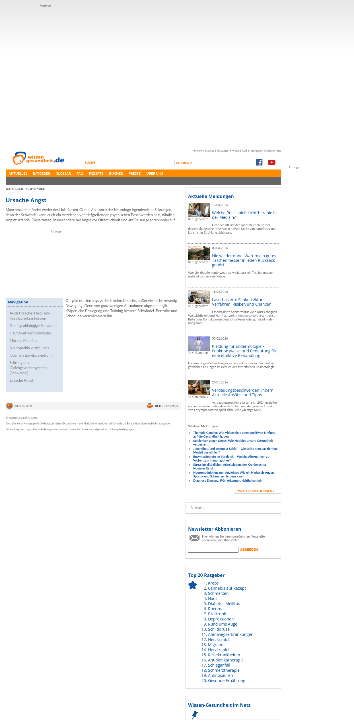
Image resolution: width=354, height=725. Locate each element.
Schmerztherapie (224, 670)
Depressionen (221, 619)
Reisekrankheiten (224, 654)
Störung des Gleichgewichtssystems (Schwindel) (28, 367)
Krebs (213, 583)
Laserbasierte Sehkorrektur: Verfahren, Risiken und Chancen (241, 302)
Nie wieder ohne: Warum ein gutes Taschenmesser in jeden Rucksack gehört (244, 260)
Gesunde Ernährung (226, 680)
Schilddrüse (219, 629)
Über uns (154, 173)
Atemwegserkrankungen (230, 634)
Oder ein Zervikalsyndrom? (31, 355)
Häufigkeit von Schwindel (30, 333)
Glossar (63, 173)
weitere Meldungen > (256, 491)
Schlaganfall (219, 665)
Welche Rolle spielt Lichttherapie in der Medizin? (244, 215)
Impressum (256, 150)
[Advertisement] (67, 76)
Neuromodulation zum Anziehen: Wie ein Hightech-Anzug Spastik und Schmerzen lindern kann (233, 474)
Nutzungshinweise (228, 150)
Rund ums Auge (222, 624)
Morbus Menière (23, 340)
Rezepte (96, 173)
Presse (135, 173)
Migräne (215, 644)
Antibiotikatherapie (226, 660)
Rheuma (215, 608)
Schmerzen (218, 593)
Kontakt (197, 150)
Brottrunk (217, 613)
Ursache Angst (22, 380)
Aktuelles (18, 173)
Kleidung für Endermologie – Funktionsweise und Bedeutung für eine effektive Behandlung (244, 351)
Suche (90, 162)
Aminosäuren (220, 675)
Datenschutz (273, 150)
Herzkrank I (218, 639)
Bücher (116, 173)
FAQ (80, 173)
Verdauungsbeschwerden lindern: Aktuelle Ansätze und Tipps (243, 392)
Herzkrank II (219, 649)
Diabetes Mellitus (224, 603)
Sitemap (209, 150)
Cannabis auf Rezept (227, 588)
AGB (244, 150)
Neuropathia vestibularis (29, 348)
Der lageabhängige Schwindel (33, 325)
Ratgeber (41, 173)
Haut (212, 598)
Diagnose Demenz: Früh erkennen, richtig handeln (227, 480)
